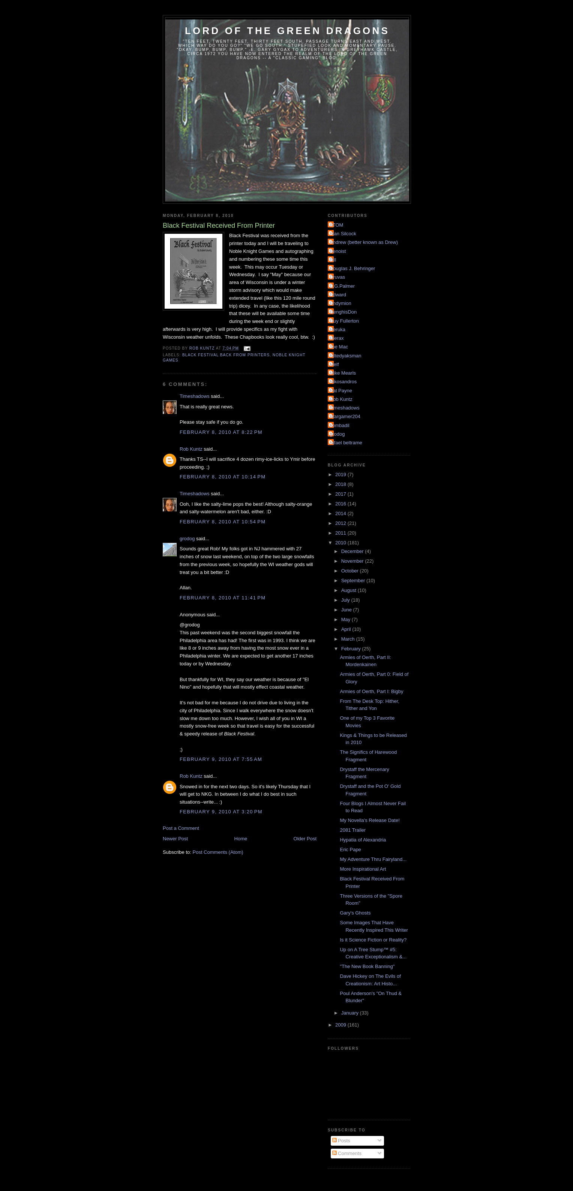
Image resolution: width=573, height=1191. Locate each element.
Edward (338, 294)
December (353, 551)
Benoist (338, 251)
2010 (341, 542)
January (350, 1013)
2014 (341, 513)
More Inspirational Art (363, 869)
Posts (341, 1140)
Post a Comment (181, 828)
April (346, 629)
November (353, 561)
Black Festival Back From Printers (226, 355)
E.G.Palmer (342, 286)
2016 (341, 504)
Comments (347, 1153)
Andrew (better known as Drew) (364, 242)
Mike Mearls (343, 373)
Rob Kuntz (191, 449)
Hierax (337, 338)
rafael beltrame (346, 442)
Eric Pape (350, 849)
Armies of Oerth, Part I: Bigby (371, 691)
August (349, 590)
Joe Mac (339, 347)
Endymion (340, 303)
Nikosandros (343, 381)
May (346, 619)
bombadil (340, 425)
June (347, 610)
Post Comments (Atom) (218, 852)
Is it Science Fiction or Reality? (373, 940)
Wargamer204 (345, 416)
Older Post (305, 838)
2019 (341, 474)
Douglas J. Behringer (352, 268)
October (350, 571)
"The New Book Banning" (367, 966)
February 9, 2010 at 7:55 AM (221, 759)
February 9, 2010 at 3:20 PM (221, 811)
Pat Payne (341, 390)
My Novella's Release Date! (369, 820)
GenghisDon (343, 312)
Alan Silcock (343, 233)
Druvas (337, 277)
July (346, 600)
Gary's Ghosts (355, 913)
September (353, 580)
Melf (334, 364)
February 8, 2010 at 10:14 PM (223, 477)
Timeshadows (195, 396)
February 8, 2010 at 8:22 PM (221, 432)
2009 (341, 1025)
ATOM (336, 225)
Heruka (337, 329)
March (348, 639)
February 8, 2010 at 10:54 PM (223, 522)
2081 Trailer (353, 830)
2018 (341, 484)
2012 (341, 523)
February (351, 649)
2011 (341, 533)
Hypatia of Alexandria (363, 840)
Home (241, 838)
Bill (333, 260)
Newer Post (175, 838)
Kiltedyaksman (346, 356)
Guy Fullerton (344, 321)
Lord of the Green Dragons (287, 30)
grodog (187, 538)
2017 (341, 494)
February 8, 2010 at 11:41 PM (223, 598)
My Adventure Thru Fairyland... (373, 859)
